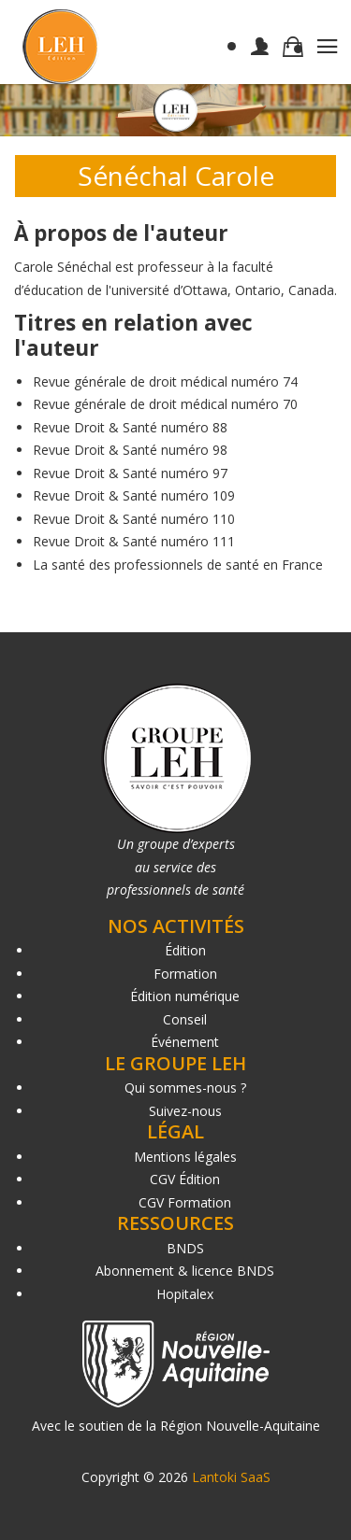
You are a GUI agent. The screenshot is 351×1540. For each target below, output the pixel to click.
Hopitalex (184, 1294)
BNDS (185, 1248)
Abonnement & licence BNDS (184, 1270)
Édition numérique (185, 996)
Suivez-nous (185, 1111)
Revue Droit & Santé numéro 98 (130, 450)
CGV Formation (185, 1202)
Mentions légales (185, 1157)
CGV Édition (185, 1179)
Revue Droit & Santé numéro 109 (134, 495)
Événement (185, 1042)
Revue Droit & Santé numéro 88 (130, 427)
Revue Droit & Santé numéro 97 (130, 473)
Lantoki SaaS (231, 1477)
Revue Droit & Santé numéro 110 (134, 519)
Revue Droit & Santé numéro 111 (134, 541)
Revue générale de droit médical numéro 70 (165, 404)
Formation (185, 973)
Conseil (185, 1019)
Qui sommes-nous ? (185, 1087)
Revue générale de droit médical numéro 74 (165, 381)
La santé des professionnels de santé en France (178, 564)
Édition (185, 950)
